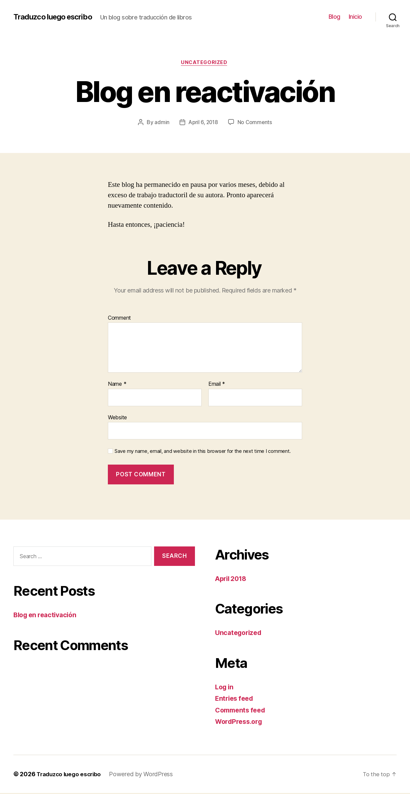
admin (160, 123)
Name (117, 385)
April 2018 (232, 579)
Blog (334, 16)
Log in (225, 688)
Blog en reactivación (47, 616)
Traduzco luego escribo (56, 17)
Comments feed (242, 711)
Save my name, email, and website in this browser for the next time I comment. (203, 452)
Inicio (355, 16)
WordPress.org (240, 723)
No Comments (255, 123)
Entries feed (235, 699)
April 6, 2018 (203, 123)
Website (117, 418)
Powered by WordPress (145, 775)
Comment (119, 319)
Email (216, 385)
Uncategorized (205, 63)
